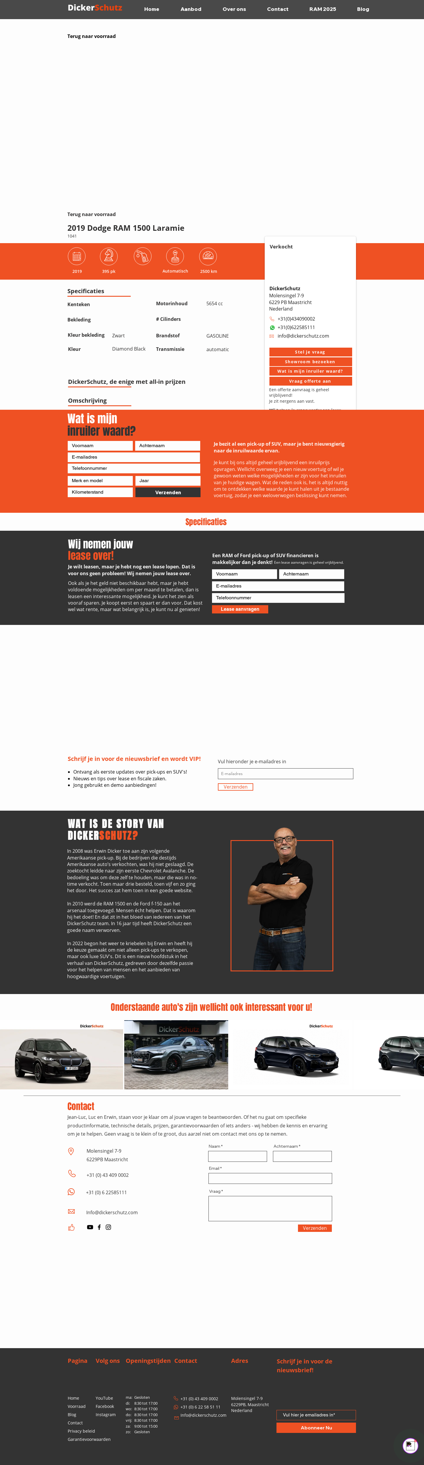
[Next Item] (416, 1055)
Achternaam (286, 1146)
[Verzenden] (168, 492)
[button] (310, 352)
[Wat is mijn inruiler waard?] (310, 371)
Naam (214, 1146)
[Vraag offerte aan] (310, 381)
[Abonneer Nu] (316, 1428)
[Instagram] (108, 1227)
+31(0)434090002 (296, 319)
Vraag (215, 1191)
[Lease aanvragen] (240, 609)
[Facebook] (99, 1227)
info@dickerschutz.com (303, 336)
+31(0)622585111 (296, 327)
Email (214, 1168)
